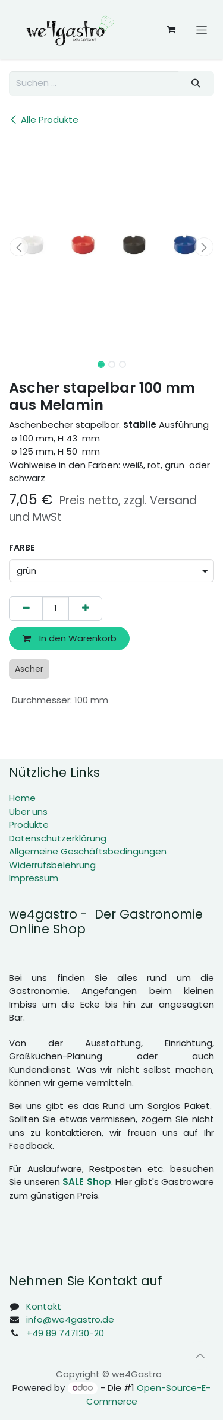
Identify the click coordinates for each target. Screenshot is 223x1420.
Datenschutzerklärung (57, 838)
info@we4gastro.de (70, 1319)
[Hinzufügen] (85, 608)
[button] (19, 246)
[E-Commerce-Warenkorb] (171, 30)
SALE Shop (86, 1182)
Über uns (28, 811)
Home (22, 798)
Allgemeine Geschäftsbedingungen (88, 851)
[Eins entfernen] (26, 608)
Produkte (29, 824)
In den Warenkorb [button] (70, 638)
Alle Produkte (43, 119)
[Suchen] (196, 83)
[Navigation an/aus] (202, 29)
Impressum (33, 878)
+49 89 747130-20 (65, 1333)
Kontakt (43, 1306)
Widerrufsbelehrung (52, 865)
